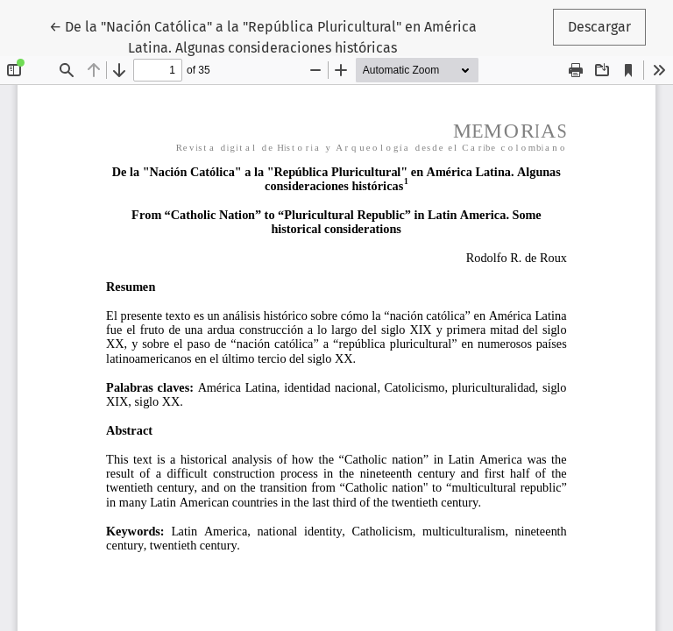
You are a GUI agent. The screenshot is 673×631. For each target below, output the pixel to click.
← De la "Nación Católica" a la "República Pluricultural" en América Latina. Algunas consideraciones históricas (263, 36)
